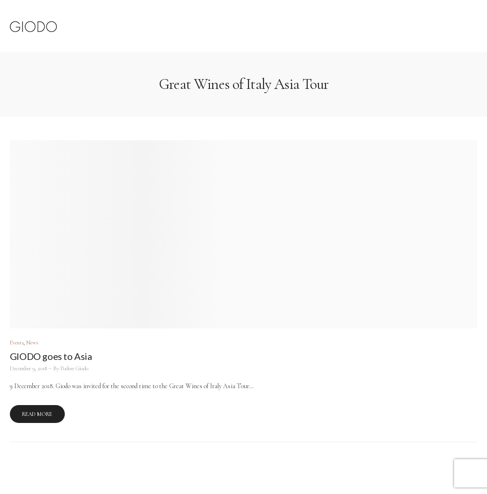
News (32, 342)
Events (16, 342)
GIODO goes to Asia (51, 356)
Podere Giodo (74, 368)
